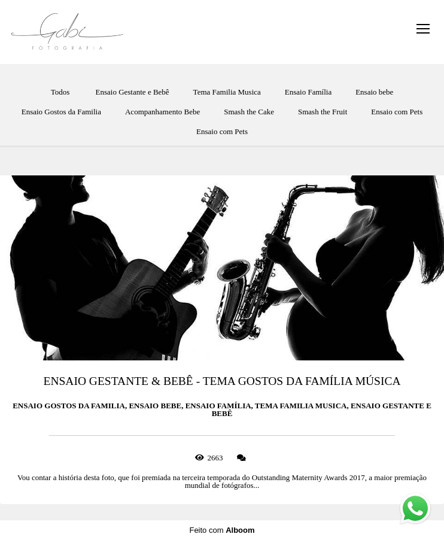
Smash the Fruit (322, 112)
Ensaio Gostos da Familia (61, 112)
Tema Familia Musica (227, 92)
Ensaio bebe (374, 92)
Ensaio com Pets (396, 112)
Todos (60, 92)
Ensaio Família (308, 92)
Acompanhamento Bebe (162, 112)
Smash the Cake (249, 112)
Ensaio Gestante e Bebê (132, 92)
